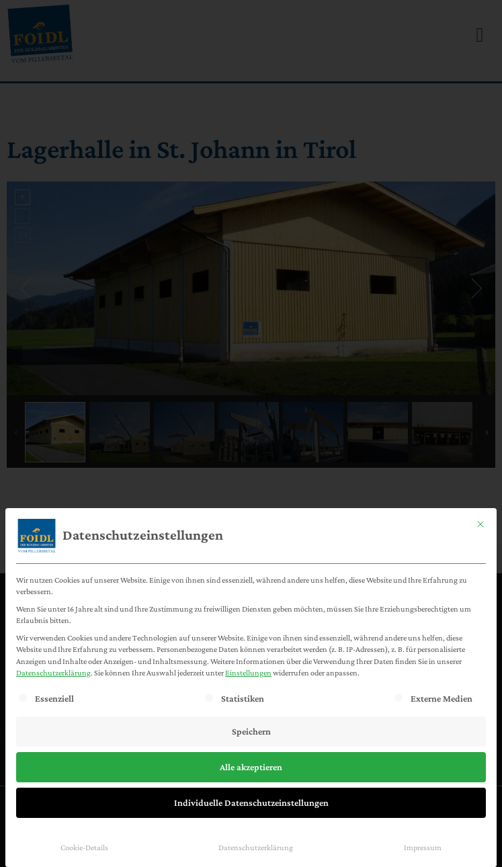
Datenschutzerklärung (53, 672)
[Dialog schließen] (480, 524)
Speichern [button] (251, 731)
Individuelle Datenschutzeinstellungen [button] (251, 802)
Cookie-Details (84, 847)
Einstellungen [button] (248, 672)
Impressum (423, 847)
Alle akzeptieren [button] (251, 766)
